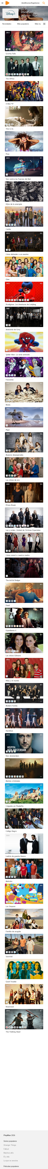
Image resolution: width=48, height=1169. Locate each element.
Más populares (23, 24)
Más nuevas (39, 24)
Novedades (6, 24)
